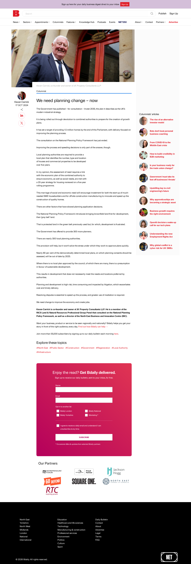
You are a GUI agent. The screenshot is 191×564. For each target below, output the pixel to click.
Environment (63, 536)
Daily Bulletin (101, 519)
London (23, 533)
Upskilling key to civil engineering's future (154, 189)
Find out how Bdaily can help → (93, 326)
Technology (62, 526)
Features (70, 22)
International (25, 539)
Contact (149, 22)
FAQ (97, 539)
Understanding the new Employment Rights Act (156, 235)
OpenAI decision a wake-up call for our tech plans (157, 224)
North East (25, 519)
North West (25, 526)
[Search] (152, 13)
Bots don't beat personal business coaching (156, 132)
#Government (87, 347)
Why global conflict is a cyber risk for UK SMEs (155, 246)
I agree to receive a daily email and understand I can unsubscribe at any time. (80, 427)
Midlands (24, 529)
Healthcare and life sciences (70, 522)
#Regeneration (103, 347)
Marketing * (93, 415)
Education (62, 519)
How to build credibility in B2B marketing (157, 155)
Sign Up (124, 4)
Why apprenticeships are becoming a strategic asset (157, 201)
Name (57, 385)
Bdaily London (66, 411)
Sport (60, 546)
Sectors (26, 22)
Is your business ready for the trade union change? (156, 166)
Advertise (173, 22)
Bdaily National (95, 411)
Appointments (41, 22)
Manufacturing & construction (71, 529)
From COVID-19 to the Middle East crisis (155, 144)
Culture (61, 543)
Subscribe (84, 437)
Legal (97, 533)
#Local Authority (120, 347)
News (15, 22)
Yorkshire (24, 522)
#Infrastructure (43, 352)
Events (112, 22)
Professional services (67, 533)
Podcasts (101, 22)
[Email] (83, 400)
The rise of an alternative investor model (156, 121)
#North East (42, 347)
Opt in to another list (63, 406)
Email (57, 396)
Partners (160, 22)
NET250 (122, 22)
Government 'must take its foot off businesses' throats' (157, 178)
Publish (162, 13)
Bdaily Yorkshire (66, 415)
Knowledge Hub (86, 22)
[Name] (83, 389)
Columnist (41, 91)
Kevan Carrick (21, 101)
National (24, 536)
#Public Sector (57, 347)
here (116, 333)
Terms (98, 536)
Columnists (58, 22)
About (138, 22)
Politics (60, 539)
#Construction (72, 347)
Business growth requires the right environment (157, 212)
